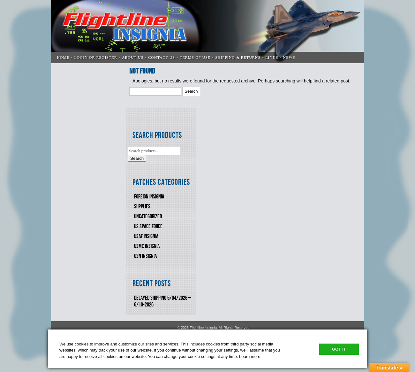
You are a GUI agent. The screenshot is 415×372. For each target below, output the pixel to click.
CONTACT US (161, 57)
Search (137, 158)
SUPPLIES (142, 206)
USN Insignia (145, 256)
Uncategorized (148, 216)
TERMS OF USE (195, 57)
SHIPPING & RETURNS (237, 57)
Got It (339, 349)
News (289, 57)
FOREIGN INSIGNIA (149, 196)
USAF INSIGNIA (146, 236)
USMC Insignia (147, 246)
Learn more (249, 356)
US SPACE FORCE (148, 226)
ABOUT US (132, 57)
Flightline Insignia (207, 31)
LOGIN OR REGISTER (95, 57)
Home (63, 57)
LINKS (271, 57)
